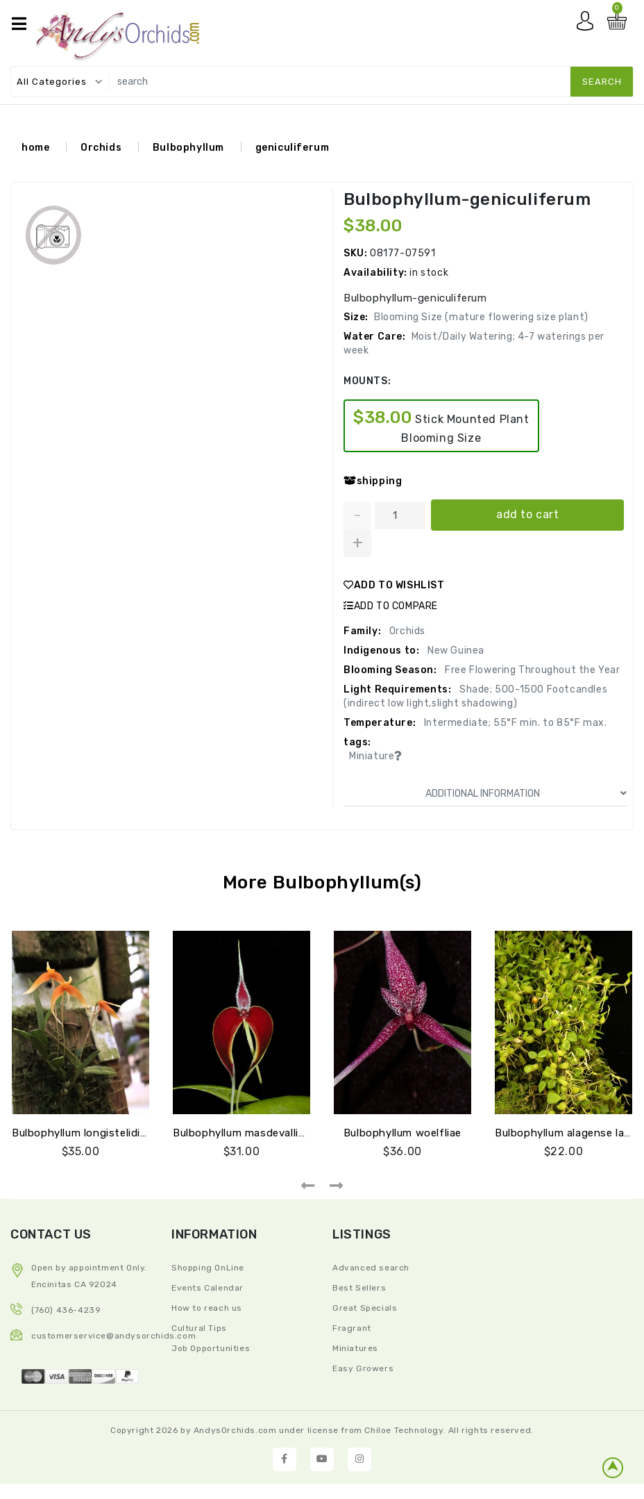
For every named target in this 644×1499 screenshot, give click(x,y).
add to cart (527, 514)
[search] (368, 82)
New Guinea (454, 650)
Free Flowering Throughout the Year (531, 670)
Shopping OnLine (207, 1268)
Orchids (100, 148)
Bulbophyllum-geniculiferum (467, 199)
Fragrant (351, 1328)
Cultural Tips (199, 1328)
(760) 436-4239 (66, 1310)
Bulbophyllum (188, 148)
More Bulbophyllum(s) (322, 882)
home (35, 148)
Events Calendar (207, 1288)
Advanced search (370, 1268)
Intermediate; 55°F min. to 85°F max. (514, 723)
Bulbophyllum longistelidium (83, 1133)
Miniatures (355, 1348)
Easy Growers (362, 1368)
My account (588, 24)
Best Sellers (359, 1288)
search (602, 81)
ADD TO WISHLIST (394, 585)
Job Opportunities (210, 1348)
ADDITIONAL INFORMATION (526, 793)
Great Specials (364, 1308)
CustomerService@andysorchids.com (113, 1336)
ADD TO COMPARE (391, 606)
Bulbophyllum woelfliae (402, 1133)
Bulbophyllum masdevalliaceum (252, 1133)
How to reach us (206, 1308)
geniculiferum (292, 148)
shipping (373, 481)
